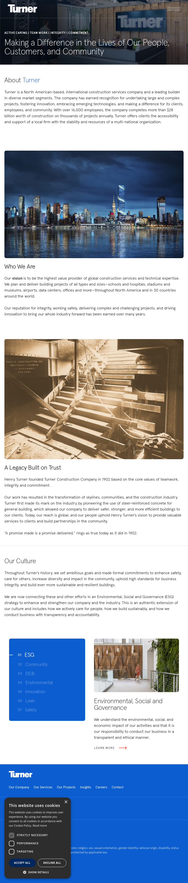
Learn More (110, 748)
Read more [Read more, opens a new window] (40, 825)
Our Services (43, 787)
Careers (101, 787)
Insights (85, 787)
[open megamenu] (137, 9)
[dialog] (37, 838)
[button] (37, 872)
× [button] (65, 802)
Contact (117, 787)
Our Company (19, 787)
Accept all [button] (22, 863)
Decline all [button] (52, 863)
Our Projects (66, 787)
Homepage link (20, 774)
